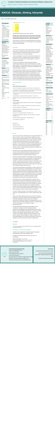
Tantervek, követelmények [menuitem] (5, 59)
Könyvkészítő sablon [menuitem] (49, 66)
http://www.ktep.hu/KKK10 (17, 214)
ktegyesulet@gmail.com (20, 226)
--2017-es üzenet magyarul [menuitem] (5, 97)
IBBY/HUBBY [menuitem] (4, 96)
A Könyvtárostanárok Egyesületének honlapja (23, 11)
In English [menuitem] (27, 17)
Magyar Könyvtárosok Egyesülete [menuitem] (5, 89)
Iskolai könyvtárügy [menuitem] (4, 55)
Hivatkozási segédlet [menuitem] (49, 65)
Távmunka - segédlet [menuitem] (49, 63)
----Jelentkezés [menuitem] (4, 37)
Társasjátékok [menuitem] (48, 59)
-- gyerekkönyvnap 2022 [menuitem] (49, 71)
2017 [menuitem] (46, 126)
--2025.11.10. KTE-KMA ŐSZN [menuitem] (5, 36)
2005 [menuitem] (46, 141)
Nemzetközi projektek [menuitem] (49, 90)
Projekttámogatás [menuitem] (48, 60)
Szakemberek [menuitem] (48, 42)
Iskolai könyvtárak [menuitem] (48, 41)
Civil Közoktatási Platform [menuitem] (5, 87)
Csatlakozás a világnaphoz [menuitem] (49, 78)
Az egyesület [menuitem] (3, 17)
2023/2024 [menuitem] (47, 52)
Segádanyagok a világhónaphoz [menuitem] (49, 85)
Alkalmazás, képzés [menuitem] (5, 58)
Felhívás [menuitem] (47, 89)
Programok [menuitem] (3, 35)
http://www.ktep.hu (15, 265)
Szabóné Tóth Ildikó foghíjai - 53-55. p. (18, 248)
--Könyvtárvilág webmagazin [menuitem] (5, 90)
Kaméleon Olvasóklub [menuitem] (5, 82)
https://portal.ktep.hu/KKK (18, 237)
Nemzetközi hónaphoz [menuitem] (49, 72)
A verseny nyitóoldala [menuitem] (49, 47)
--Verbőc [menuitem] (3, 100)
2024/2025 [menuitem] (47, 51)
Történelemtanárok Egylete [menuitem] (5, 102)
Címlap (2, 28)
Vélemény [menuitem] (3, 66)
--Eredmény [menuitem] (47, 112)
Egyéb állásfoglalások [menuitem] (5, 65)
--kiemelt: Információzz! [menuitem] (5, 73)
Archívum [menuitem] (5, 83)
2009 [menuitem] (46, 136)
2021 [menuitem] (46, 121)
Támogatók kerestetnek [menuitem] (49, 83)
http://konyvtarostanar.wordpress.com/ (21, 268)
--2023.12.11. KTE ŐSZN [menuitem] (5, 46)
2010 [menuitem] (46, 135)
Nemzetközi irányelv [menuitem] (49, 37)
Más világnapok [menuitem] (48, 84)
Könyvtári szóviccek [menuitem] (48, 57)
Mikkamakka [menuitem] (3, 103)
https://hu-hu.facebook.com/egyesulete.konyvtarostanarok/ (24, 266)
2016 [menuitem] (46, 127)
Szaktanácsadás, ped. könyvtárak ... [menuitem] (5, 61)
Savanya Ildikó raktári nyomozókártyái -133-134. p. (20, 251)
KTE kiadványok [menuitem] (4, 70)
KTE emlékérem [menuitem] (15, 17)
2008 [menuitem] (46, 137)
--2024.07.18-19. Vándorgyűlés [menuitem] (5, 44)
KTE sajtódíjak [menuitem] (21, 17)
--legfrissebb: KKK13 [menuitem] (5, 71)
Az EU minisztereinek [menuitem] (5, 62)
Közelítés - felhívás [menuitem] (48, 100)
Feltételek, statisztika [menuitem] (49, 40)
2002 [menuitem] (46, 144)
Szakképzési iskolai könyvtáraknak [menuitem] (49, 64)
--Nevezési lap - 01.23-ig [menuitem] (49, 48)
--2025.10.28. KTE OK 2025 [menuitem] (5, 39)
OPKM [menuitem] (3, 95)
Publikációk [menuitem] (47, 82)
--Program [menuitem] (47, 110)
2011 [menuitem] (46, 134)
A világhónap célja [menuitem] (48, 76)
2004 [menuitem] (46, 142)
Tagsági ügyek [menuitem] (9, 17)
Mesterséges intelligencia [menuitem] (49, 58)
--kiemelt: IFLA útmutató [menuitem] (5, 72)
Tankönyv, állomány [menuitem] (4, 60)
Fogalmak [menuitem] (47, 36)
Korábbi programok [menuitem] (4, 38)
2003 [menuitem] (46, 143)
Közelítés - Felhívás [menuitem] (48, 109)
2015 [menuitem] (46, 128)
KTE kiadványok (15, 252)
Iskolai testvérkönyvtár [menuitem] (5, 49)
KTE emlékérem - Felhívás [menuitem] (49, 115)
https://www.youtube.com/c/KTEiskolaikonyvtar (22, 269)
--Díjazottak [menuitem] (47, 43)
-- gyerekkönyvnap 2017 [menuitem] (49, 70)
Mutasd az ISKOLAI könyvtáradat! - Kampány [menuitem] (49, 111)
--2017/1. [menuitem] (3, 104)
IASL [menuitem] (2, 88)
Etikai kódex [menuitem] (3, 54)
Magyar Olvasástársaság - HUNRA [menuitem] (5, 94)
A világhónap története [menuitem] (49, 77)
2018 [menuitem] (46, 125)
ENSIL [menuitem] (3, 101)
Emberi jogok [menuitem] (48, 67)
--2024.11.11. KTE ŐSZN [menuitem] (5, 43)
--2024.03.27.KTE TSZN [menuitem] (5, 45)
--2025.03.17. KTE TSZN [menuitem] (5, 42)
